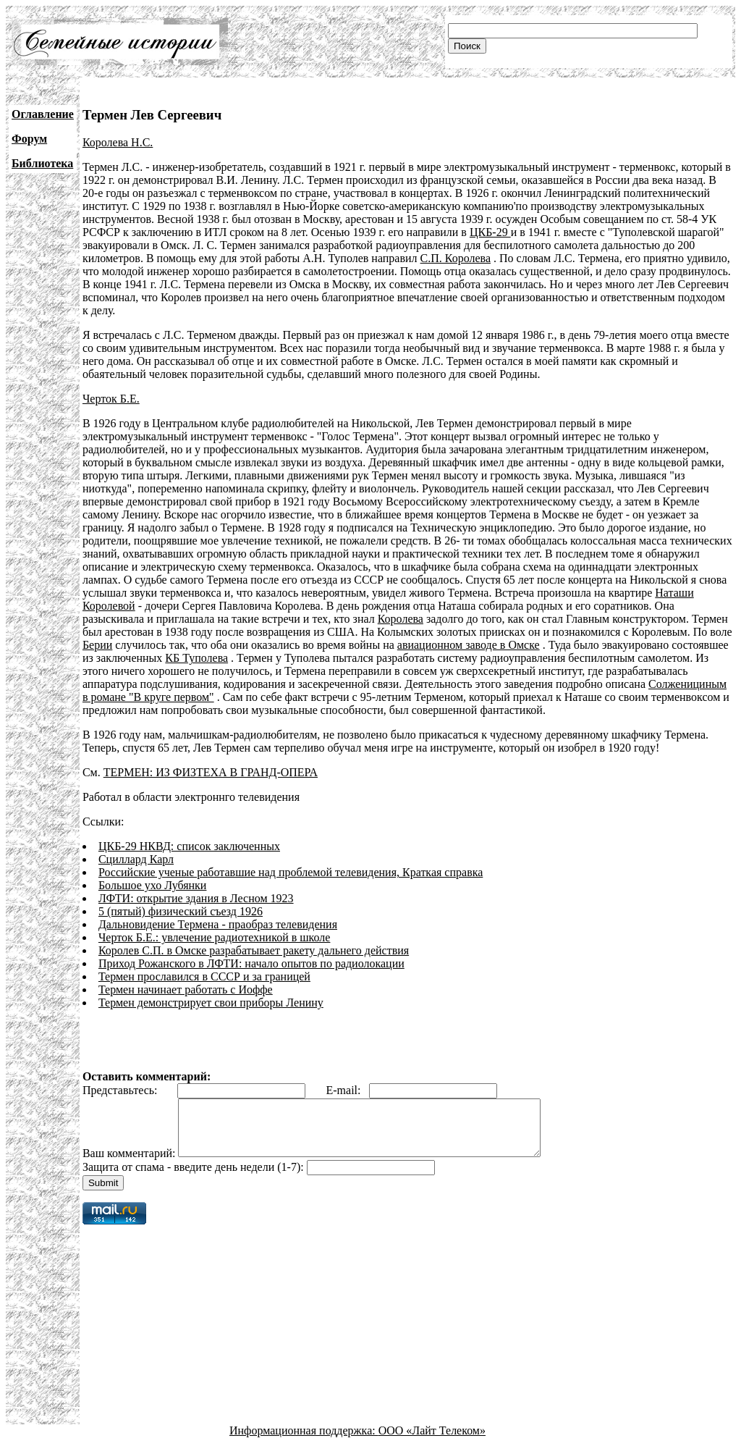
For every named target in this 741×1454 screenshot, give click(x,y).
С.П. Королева (455, 258)
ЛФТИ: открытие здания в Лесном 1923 (196, 898)
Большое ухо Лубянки (152, 885)
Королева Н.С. (117, 142)
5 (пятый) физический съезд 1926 (180, 911)
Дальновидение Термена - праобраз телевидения (217, 924)
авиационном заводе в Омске (468, 645)
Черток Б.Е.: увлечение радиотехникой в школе (214, 937)
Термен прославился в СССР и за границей (204, 976)
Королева (400, 619)
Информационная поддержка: (303, 1441)
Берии (97, 645)
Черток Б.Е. (111, 398)
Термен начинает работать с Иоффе (185, 989)
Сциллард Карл (136, 859)
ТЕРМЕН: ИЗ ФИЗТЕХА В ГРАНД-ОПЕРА (210, 772)
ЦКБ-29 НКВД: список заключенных (189, 846)
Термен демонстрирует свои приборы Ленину (210, 1002)
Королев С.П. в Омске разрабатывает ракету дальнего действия (253, 950)
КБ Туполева (196, 658)
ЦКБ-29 (490, 232)
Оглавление (43, 114)
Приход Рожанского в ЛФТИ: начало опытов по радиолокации (251, 963)
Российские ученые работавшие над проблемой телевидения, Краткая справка (290, 872)
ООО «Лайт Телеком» (432, 1441)
